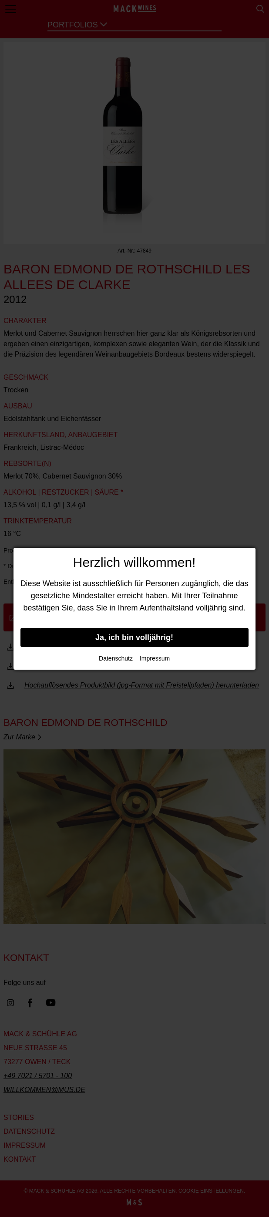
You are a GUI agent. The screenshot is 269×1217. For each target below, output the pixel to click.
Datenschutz (116, 658)
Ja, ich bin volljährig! (134, 637)
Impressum (155, 658)
